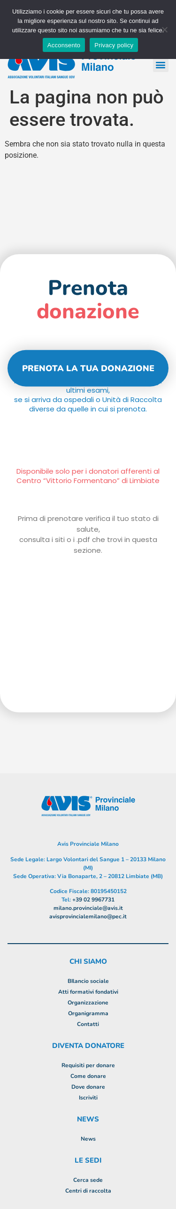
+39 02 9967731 (93, 899)
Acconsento (63, 45)
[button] (160, 64)
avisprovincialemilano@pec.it (88, 916)
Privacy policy (113, 45)
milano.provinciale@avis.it (88, 908)
